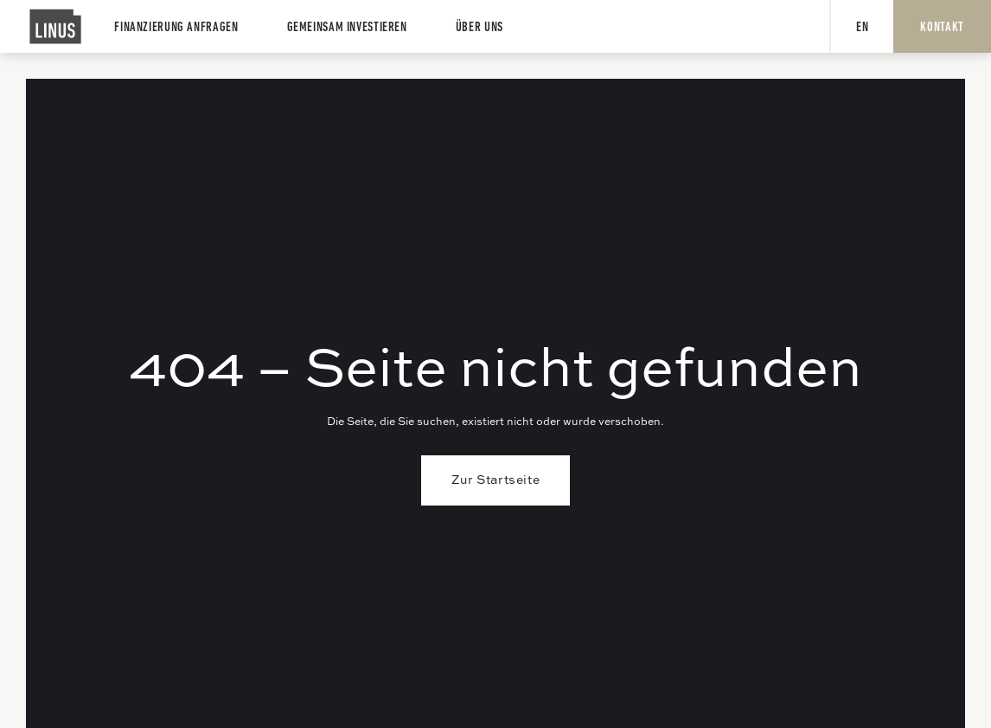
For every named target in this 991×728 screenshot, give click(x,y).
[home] (56, 26)
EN (862, 28)
